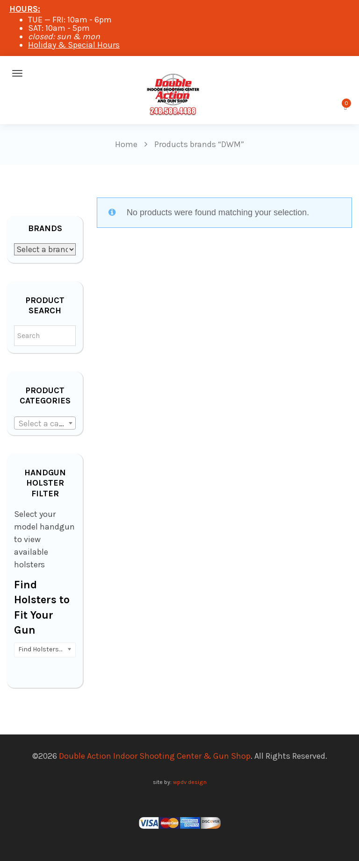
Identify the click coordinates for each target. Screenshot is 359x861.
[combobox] (45, 423)
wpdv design (190, 781)
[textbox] (44, 423)
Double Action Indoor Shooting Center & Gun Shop (155, 756)
